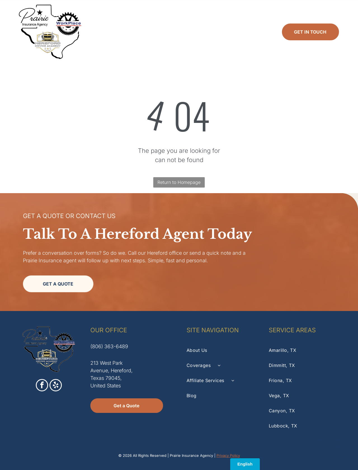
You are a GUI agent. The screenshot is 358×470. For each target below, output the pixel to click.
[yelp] (56, 386)
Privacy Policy (228, 455)
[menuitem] (110, 31)
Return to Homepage (179, 182)
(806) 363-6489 (109, 346)
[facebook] (42, 386)
